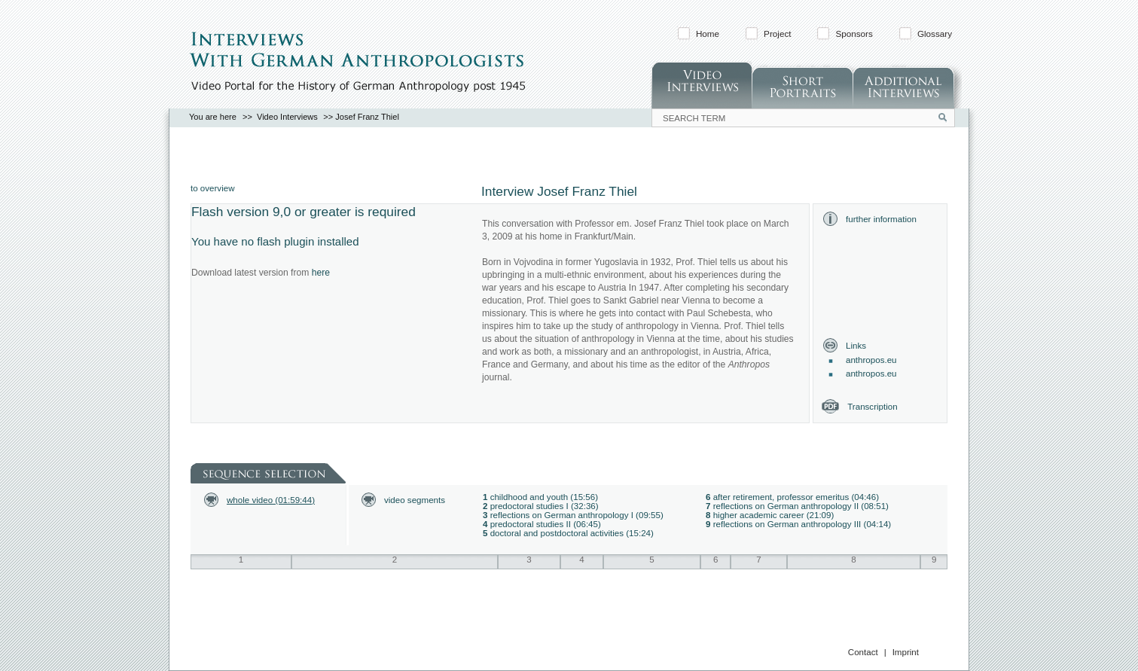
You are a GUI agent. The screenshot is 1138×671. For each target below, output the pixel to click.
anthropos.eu (871, 359)
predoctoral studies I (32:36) (544, 506)
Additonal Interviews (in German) (907, 84)
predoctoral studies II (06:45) (545, 524)
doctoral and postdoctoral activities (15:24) (572, 533)
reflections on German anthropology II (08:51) (801, 506)
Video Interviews (701, 84)
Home (707, 33)
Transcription (872, 406)
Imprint (905, 652)
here (321, 272)
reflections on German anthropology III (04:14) (802, 524)
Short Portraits (802, 84)
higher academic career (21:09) (773, 515)
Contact (863, 652)
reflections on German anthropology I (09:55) (577, 515)
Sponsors (853, 33)
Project (777, 33)
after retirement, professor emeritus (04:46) (796, 497)
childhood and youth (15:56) (544, 497)
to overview (212, 188)
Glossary (934, 33)
